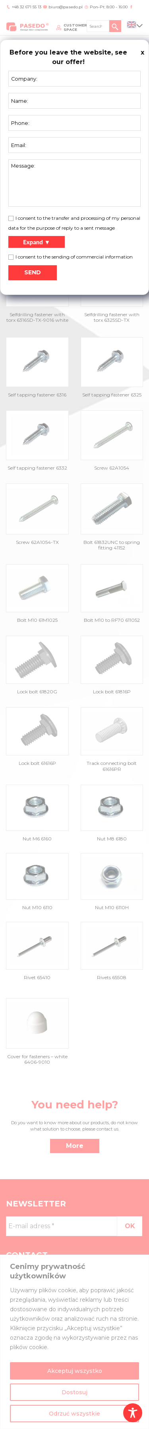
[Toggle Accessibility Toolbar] (132, 1413)
